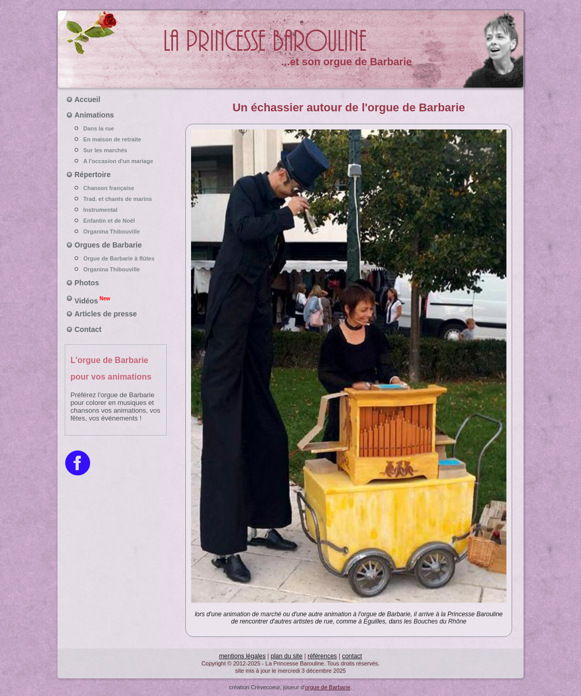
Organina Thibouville (116, 231)
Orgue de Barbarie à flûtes (116, 258)
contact (352, 656)
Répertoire (93, 174)
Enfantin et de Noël (116, 220)
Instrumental (116, 210)
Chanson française (116, 188)
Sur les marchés (116, 150)
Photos (87, 283)
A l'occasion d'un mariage (116, 161)
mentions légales (242, 656)
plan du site (286, 656)
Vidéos (92, 300)
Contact (88, 329)
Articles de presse (106, 314)
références (322, 656)
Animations (94, 115)
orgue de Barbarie (328, 687)
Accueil (87, 99)
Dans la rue (116, 128)
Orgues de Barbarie (108, 245)
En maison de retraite (116, 139)
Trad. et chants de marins (116, 199)
